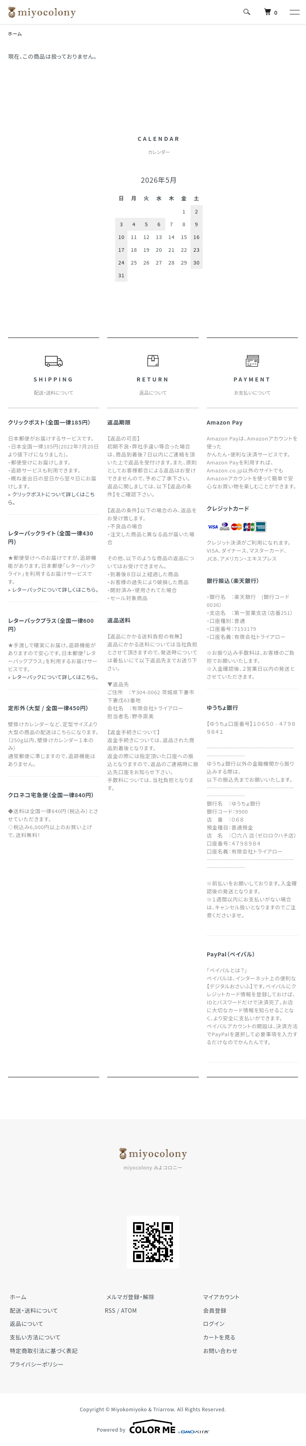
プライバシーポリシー (35, 1365)
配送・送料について (32, 1310)
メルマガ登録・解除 (129, 1297)
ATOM (129, 1310)
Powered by (153, 1427)
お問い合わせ (218, 1351)
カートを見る (217, 1337)
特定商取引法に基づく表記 (42, 1351)
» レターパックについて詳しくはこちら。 (53, 590)
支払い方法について (33, 1337)
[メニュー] (294, 12)
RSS (110, 1310)
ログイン (212, 1324)
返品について (25, 1324)
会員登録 (213, 1310)
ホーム (15, 33)
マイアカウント (219, 1297)
